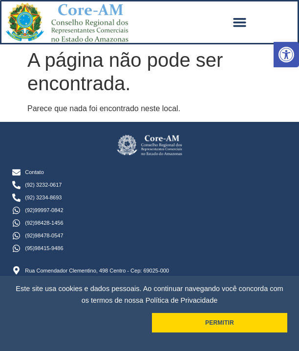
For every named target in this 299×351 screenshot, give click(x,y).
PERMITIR (219, 322)
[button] (286, 54)
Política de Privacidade (182, 300)
